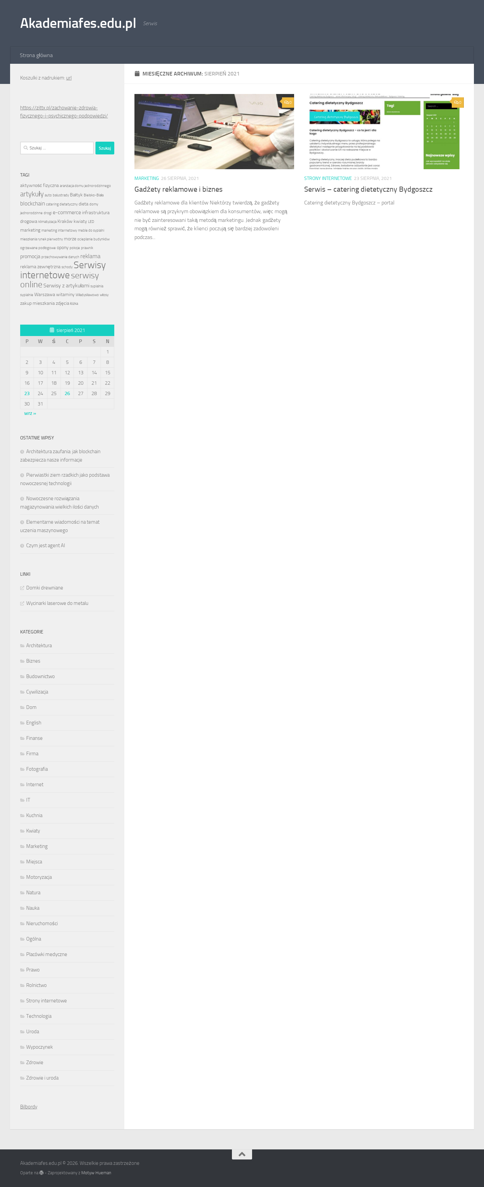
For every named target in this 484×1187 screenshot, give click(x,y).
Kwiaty (33, 831)
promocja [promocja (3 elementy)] (30, 256)
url (69, 78)
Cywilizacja (37, 692)
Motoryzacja (39, 877)
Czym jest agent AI (45, 545)
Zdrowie (34, 1062)
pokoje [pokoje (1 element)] (75, 248)
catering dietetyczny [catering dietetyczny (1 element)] (62, 204)
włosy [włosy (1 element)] (104, 295)
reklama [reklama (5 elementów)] (90, 256)
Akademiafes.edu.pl (78, 23)
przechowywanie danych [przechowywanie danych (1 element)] (60, 257)
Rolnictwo (36, 985)
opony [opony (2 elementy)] (63, 247)
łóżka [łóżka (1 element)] (74, 303)
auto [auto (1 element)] (48, 195)
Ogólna (33, 939)
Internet (34, 784)
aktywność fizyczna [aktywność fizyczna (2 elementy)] (39, 185)
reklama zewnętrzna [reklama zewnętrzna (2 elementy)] (40, 266)
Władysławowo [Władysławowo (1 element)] (87, 295)
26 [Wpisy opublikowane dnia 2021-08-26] (67, 393)
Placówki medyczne (46, 954)
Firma (32, 754)
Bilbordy (28, 1107)
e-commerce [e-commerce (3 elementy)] (67, 212)
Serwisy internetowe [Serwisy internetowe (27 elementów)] (63, 270)
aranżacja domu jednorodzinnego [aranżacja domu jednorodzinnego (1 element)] (85, 186)
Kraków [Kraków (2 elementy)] (65, 221)
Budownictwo (40, 676)
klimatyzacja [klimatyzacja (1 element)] (47, 222)
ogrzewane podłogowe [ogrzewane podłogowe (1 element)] (38, 248)
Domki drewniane (44, 588)
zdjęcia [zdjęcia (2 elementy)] (62, 303)
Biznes (33, 661)
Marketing (146, 178)
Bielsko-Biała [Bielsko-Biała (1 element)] (94, 195)
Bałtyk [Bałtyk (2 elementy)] (76, 194)
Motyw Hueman (96, 1172)
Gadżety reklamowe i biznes (178, 189)
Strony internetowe (328, 178)
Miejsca (34, 862)
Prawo (33, 970)
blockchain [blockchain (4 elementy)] (32, 203)
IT (28, 800)
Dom (31, 707)
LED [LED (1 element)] (91, 222)
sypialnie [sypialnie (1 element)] (26, 295)
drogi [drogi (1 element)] (48, 213)
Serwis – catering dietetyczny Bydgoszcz (368, 189)
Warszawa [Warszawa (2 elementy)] (44, 294)
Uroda (32, 1032)
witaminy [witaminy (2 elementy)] (65, 294)
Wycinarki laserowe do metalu (57, 603)
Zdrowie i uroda (42, 1078)
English (33, 723)
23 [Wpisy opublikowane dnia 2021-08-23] (27, 393)
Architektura (39, 646)
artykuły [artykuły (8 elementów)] (32, 194)
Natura (33, 893)
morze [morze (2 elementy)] (70, 238)
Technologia (38, 1016)
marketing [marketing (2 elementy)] (30, 230)
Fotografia (37, 769)
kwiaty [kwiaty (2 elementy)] (80, 221)
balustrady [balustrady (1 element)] (61, 195)
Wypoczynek (39, 1047)
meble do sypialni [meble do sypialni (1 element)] (91, 230)
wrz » (30, 413)
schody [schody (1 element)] (67, 267)
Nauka (32, 908)
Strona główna (36, 55)
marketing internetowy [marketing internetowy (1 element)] (59, 230)
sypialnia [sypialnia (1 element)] (96, 286)
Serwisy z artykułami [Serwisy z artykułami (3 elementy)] (66, 286)
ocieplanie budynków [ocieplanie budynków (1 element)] (93, 239)
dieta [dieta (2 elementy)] (83, 203)
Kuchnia (34, 815)
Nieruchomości (42, 923)
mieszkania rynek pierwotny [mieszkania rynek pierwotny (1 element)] (41, 239)
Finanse (34, 738)
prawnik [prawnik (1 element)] (87, 248)
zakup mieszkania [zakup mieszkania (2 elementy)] (37, 303)
